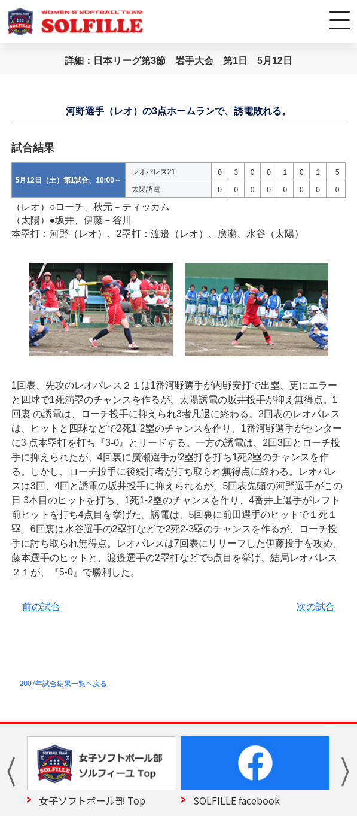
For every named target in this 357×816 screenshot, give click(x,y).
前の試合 (41, 607)
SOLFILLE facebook (236, 800)
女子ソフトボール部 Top (92, 800)
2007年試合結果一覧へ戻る (64, 684)
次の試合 (316, 607)
